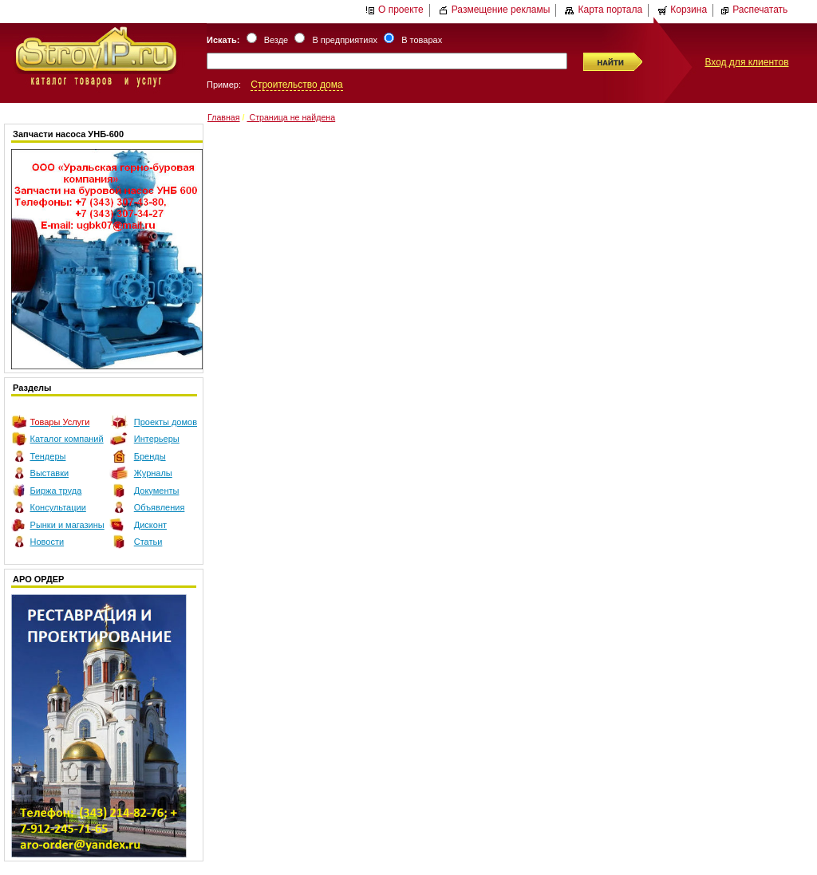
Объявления (159, 507)
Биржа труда (56, 490)
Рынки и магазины (67, 525)
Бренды (150, 456)
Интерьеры (157, 438)
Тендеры (48, 456)
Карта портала (603, 9)
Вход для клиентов (746, 62)
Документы (157, 490)
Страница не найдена (291, 117)
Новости (47, 541)
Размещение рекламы (495, 9)
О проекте (394, 9)
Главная (223, 117)
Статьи (148, 541)
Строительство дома (296, 84)
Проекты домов (165, 422)
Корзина (682, 9)
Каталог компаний (67, 438)
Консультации (58, 507)
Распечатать (753, 9)
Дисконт (150, 525)
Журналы (153, 473)
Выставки (49, 473)
